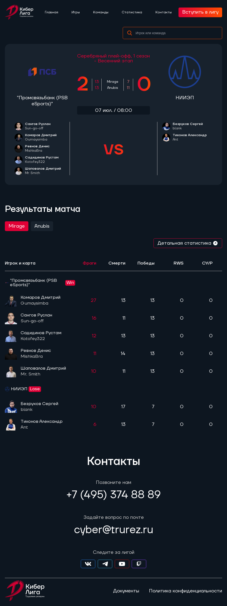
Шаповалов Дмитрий (43, 170)
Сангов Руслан (37, 126)
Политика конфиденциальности (185, 591)
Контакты (163, 12)
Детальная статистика (187, 243)
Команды (100, 12)
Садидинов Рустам (41, 159)
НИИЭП (185, 98)
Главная (51, 12)
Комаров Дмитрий (41, 137)
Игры (76, 12)
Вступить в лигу (200, 12)
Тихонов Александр (190, 137)
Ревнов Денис (37, 148)
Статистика (132, 12)
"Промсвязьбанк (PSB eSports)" (42, 101)
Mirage (16, 226)
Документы (126, 591)
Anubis (41, 226)
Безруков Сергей (188, 126)
